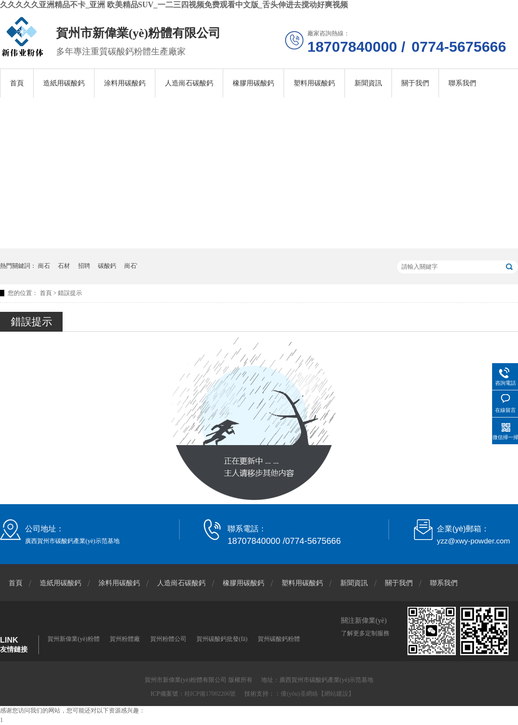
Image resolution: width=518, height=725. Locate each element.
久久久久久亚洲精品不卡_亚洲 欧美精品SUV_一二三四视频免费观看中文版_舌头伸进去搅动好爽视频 (174, 4)
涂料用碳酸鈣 (124, 83)
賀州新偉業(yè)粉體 (73, 639)
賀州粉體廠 (125, 639)
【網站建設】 (336, 693)
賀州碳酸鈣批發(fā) (221, 639)
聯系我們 (462, 83)
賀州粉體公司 (168, 639)
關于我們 (415, 83)
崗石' (131, 266)
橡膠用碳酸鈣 (253, 83)
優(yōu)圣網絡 (299, 693)
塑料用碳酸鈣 (314, 83)
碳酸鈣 (107, 266)
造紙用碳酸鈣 (64, 83)
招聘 (84, 266)
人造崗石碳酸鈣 (189, 83)
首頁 (17, 83)
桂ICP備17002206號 (210, 693)
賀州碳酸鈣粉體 (279, 639)
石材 (64, 266)
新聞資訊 (368, 83)
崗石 (44, 266)
